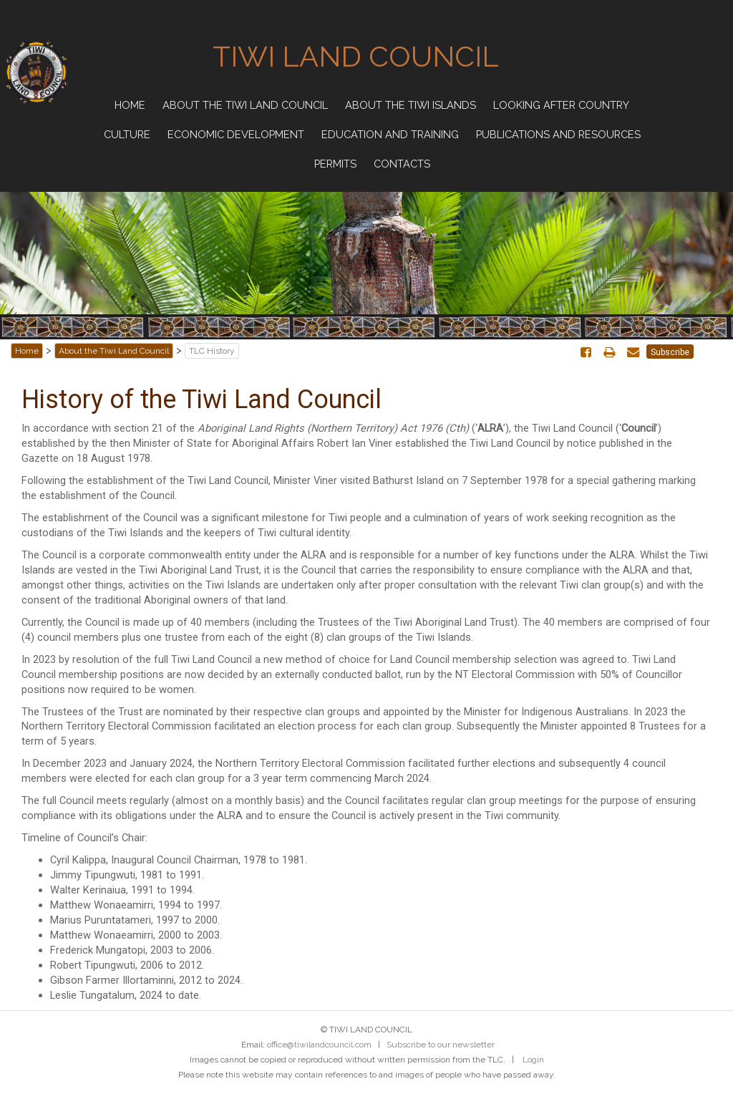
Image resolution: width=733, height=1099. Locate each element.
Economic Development (236, 134)
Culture (127, 134)
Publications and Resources (558, 134)
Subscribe (670, 352)
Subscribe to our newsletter (441, 1045)
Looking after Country (561, 105)
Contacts (402, 164)
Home (130, 105)
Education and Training (390, 134)
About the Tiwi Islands (410, 105)
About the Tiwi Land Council (245, 105)
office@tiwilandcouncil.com (319, 1045)
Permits (335, 164)
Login (533, 1060)
